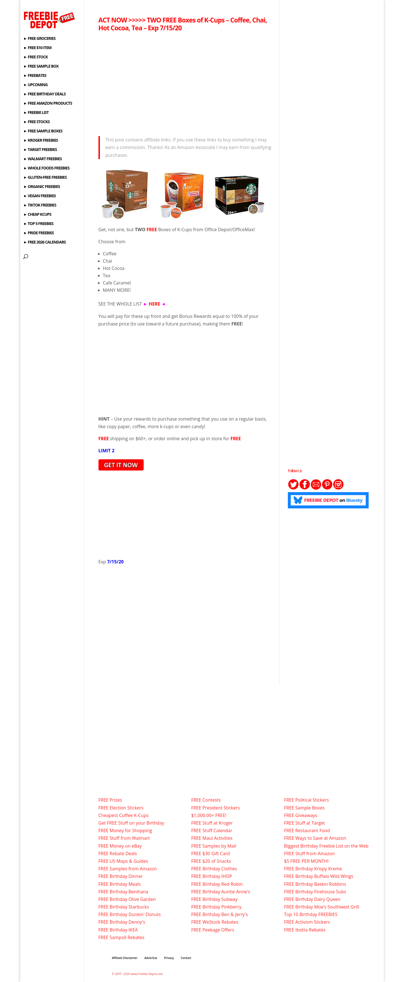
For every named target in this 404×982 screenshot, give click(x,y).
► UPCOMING (35, 85)
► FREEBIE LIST (36, 113)
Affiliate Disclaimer (124, 958)
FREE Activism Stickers (307, 922)
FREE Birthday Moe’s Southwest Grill (321, 907)
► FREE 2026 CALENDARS (44, 242)
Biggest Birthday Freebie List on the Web (326, 846)
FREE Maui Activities (211, 838)
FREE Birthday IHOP (211, 876)
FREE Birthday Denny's (121, 922)
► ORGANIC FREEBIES (41, 187)
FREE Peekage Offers (212, 930)
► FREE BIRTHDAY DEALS (44, 94)
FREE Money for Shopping (125, 830)
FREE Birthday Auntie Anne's (220, 892)
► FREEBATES (34, 76)
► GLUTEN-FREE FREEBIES (44, 177)
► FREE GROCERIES (39, 38)
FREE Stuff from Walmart (124, 838)
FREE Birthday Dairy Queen (312, 899)
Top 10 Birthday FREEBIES (311, 914)
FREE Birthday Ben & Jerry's (219, 914)
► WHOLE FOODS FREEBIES (46, 168)
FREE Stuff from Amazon (309, 853)
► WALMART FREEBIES (42, 159)
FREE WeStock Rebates (214, 922)
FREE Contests (206, 800)
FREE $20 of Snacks (211, 861)
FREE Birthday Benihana (123, 892)
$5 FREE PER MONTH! (306, 861)
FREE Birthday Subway (214, 899)
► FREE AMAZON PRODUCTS (47, 103)
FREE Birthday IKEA (118, 930)
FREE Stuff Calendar (211, 830)
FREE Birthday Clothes (214, 869)
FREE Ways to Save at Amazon (315, 838)
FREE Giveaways (300, 815)
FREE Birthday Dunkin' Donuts (129, 914)
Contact (186, 958)
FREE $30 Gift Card (210, 853)
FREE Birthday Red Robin (216, 884)
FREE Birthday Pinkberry (216, 907)
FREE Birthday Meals (119, 884)
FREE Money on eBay (120, 846)
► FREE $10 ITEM (37, 48)
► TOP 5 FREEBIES (38, 224)
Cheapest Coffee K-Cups (123, 815)
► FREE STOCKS (36, 122)
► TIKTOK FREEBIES (39, 205)
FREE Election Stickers (121, 808)
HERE (154, 304)
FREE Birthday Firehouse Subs (315, 892)
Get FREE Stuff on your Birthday (131, 823)
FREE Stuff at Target (304, 823)
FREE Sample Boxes (304, 808)
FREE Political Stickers (306, 800)
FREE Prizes (110, 800)
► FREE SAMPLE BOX (40, 66)
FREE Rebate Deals (117, 853)
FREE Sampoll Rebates (121, 937)
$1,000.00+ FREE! (208, 815)
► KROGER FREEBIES (40, 140)
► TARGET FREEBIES (40, 150)
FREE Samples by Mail (213, 846)
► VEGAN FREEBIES (39, 196)
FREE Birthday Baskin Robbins (315, 884)
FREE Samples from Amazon (127, 869)
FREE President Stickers (215, 808)
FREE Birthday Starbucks (123, 907)
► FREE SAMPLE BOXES (42, 131)
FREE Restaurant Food (307, 830)
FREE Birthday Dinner (120, 876)
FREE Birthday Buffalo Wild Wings (318, 876)
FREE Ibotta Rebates (304, 930)
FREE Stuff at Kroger (212, 823)
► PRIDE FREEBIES (38, 233)
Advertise (150, 958)
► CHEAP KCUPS (37, 214)
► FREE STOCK (35, 57)
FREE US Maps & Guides (123, 861)
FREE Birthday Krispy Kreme (313, 869)
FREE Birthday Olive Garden (127, 899)
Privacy (169, 958)
